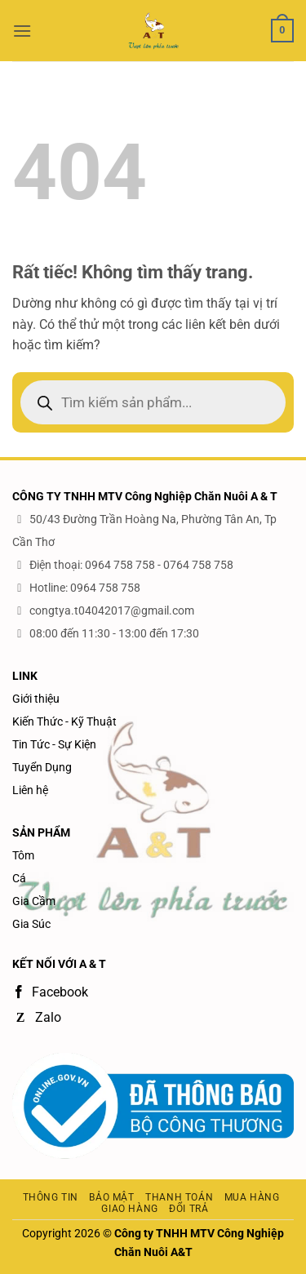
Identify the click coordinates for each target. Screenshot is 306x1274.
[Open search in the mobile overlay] (153, 402)
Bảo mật (111, 1197)
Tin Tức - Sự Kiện (54, 744)
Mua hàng (252, 1197)
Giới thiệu (36, 698)
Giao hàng (129, 1208)
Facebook (50, 992)
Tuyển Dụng (42, 767)
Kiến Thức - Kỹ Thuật (64, 721)
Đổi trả (188, 1208)
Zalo (36, 1017)
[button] (22, 31)
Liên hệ (30, 790)
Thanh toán (179, 1197)
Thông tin (51, 1197)
